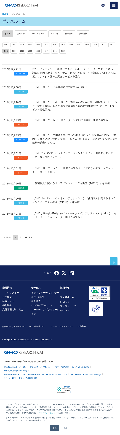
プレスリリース (37, 33)
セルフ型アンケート (41, 305)
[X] (64, 272)
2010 (22, 51)
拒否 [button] (65, 428)
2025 (14, 45)
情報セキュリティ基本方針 (13, 326)
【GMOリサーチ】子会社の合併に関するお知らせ (60, 87)
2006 (54, 51)
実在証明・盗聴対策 (11, 374)
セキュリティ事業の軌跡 (28, 378)
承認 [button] (54, 428)
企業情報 (7, 287)
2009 (30, 51)
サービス (36, 287)
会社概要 (7, 296)
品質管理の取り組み (13, 309)
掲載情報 (83, 33)
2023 (30, 45)
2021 (46, 45)
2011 (14, 51)
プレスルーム (67, 297)
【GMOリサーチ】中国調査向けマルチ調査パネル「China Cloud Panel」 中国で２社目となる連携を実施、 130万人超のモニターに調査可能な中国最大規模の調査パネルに (74, 139)
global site (81, 326)
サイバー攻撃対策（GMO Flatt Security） (85, 374)
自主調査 (69, 33)
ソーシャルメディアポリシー (61, 326)
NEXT (27, 237)
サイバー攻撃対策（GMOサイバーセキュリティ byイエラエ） (45, 374)
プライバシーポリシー (47, 413)
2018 (71, 45)
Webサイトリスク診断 (80, 367)
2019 (63, 45)
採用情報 (64, 287)
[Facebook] (56, 274)
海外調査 (36, 301)
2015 (95, 45)
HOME (5, 14)
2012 (6, 51)
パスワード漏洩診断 (61, 367)
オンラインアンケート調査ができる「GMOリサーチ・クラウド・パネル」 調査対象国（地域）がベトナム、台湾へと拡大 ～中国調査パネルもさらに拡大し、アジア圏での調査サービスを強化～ (74, 73)
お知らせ (21, 33)
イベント (55, 33)
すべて (8, 33)
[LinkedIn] (72, 274)
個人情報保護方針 (36, 326)
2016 (87, 45)
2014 (103, 45)
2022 (38, 45)
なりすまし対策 (10, 378)
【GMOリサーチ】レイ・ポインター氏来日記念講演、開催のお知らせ (71, 120)
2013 (112, 45)
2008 (38, 51)
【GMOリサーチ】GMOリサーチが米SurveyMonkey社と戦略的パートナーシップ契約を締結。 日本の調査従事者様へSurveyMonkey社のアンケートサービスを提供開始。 (74, 106)
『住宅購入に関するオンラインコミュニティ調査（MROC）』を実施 (71, 183)
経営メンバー (9, 301)
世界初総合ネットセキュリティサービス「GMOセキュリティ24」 (27, 367)
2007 (46, 51)
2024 (22, 45)
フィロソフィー (10, 292)
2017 (79, 45)
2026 (6, 45)
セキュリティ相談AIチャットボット (16, 370)
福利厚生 (7, 305)
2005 (63, 51)
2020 (54, 45)
